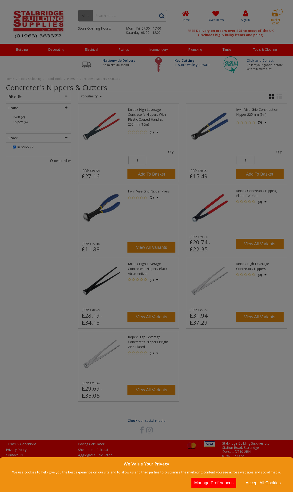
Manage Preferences (214, 482)
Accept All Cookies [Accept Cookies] (263, 482)
